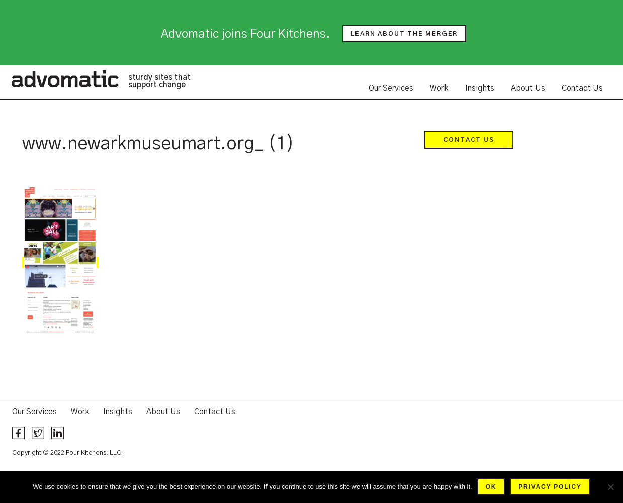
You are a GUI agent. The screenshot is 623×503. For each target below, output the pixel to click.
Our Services (391, 88)
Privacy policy (549, 486)
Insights (479, 88)
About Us (528, 88)
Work (439, 88)
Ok (491, 486)
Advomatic (65, 79)
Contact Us (582, 88)
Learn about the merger (404, 34)
